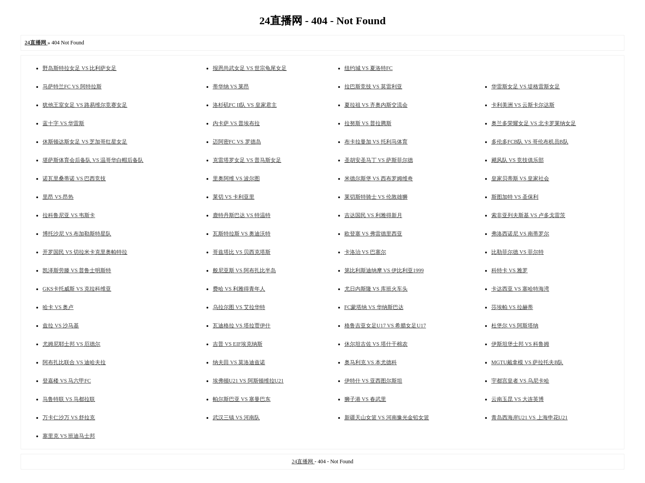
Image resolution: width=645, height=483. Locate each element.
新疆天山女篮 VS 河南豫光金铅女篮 (386, 417)
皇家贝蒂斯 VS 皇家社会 (520, 178)
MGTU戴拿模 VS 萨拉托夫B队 (527, 362)
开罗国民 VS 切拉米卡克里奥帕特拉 (85, 252)
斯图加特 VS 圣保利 (514, 197)
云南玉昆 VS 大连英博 (517, 399)
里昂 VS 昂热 (58, 197)
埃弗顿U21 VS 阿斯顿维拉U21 (248, 381)
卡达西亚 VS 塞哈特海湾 (520, 289)
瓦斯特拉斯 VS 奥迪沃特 (242, 234)
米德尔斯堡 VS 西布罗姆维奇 (378, 178)
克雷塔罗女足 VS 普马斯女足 (247, 160)
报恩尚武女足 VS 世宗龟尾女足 (250, 68)
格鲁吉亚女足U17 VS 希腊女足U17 (385, 325)
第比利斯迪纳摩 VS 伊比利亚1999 (384, 270)
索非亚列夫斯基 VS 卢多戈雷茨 (528, 215)
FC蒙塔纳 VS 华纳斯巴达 (374, 307)
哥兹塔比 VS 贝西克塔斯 (242, 252)
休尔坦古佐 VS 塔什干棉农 (376, 344)
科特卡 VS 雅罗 (509, 270)
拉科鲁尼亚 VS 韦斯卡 (69, 215)
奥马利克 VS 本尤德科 (370, 362)
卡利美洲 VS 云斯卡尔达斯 (523, 105)
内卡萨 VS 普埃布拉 (236, 123)
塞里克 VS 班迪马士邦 (69, 436)
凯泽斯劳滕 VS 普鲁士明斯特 (77, 270)
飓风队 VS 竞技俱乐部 (517, 160)
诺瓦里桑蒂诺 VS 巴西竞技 (74, 178)
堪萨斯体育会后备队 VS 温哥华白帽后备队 (93, 160)
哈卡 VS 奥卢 (58, 307)
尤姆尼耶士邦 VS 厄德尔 (71, 344)
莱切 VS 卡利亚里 (233, 197)
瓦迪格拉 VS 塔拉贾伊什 (242, 325)
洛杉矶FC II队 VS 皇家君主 (245, 105)
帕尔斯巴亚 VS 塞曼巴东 (242, 399)
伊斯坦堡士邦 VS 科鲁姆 (520, 344)
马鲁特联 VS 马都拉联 (69, 399)
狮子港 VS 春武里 (365, 399)
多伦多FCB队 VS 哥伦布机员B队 (529, 142)
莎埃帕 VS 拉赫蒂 (512, 307)
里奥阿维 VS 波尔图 (236, 178)
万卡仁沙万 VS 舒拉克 (69, 417)
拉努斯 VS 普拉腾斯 (367, 123)
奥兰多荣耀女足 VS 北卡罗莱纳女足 (533, 123)
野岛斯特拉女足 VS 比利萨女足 (79, 68)
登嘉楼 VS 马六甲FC (67, 381)
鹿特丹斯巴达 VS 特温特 (242, 215)
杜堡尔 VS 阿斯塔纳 (514, 325)
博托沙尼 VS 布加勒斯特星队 (77, 234)
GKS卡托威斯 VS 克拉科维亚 (77, 289)
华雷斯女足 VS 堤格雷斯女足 (525, 86)
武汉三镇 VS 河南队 (236, 417)
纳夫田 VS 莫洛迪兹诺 (239, 362)
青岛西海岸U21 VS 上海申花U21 (529, 417)
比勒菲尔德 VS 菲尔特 (517, 252)
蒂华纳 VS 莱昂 (231, 86)
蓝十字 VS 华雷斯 (63, 123)
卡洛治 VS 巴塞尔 (365, 252)
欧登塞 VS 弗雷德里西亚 (373, 234)
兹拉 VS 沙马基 (61, 325)
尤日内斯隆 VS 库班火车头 (376, 289)
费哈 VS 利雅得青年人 (239, 289)
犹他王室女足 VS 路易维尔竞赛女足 (85, 105)
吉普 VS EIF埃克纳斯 (237, 344)
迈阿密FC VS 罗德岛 (237, 142)
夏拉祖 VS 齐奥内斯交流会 (376, 105)
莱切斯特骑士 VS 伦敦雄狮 (376, 197)
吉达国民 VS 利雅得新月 (373, 215)
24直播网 (303, 461)
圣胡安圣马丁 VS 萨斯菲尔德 (378, 160)
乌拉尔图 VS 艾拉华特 (239, 307)
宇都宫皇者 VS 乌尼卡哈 (520, 381)
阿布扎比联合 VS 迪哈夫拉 (74, 362)
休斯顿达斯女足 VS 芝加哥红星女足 (85, 142)
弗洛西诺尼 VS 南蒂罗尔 (520, 234)
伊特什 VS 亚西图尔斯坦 (373, 381)
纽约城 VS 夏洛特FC (368, 68)
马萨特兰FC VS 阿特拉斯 (72, 86)
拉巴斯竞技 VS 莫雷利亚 (373, 86)
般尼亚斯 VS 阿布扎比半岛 (244, 270)
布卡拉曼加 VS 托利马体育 (376, 142)
